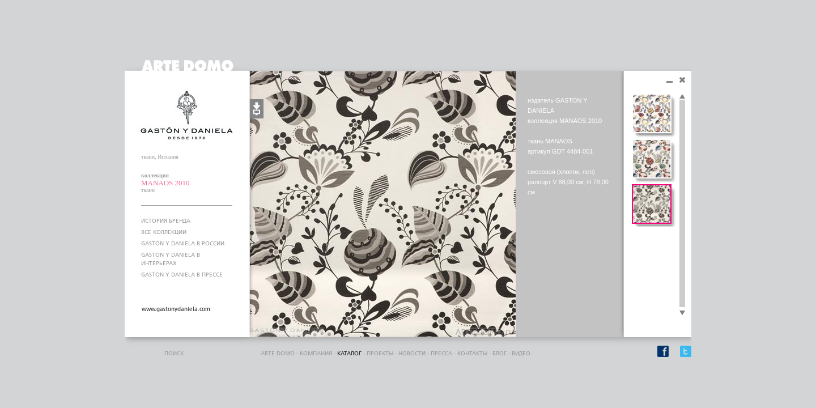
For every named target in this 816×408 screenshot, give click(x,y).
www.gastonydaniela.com (176, 309)
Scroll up (682, 97)
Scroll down (682, 313)
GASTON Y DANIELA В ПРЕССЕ (182, 275)
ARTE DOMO (278, 353)
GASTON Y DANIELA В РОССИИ (182, 243)
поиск (174, 353)
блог (499, 353)
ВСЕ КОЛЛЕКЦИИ (163, 232)
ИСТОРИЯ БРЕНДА (165, 221)
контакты (472, 353)
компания (316, 353)
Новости (412, 353)
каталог (349, 353)
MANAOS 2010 (165, 182)
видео (521, 353)
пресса (441, 353)
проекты (380, 353)
